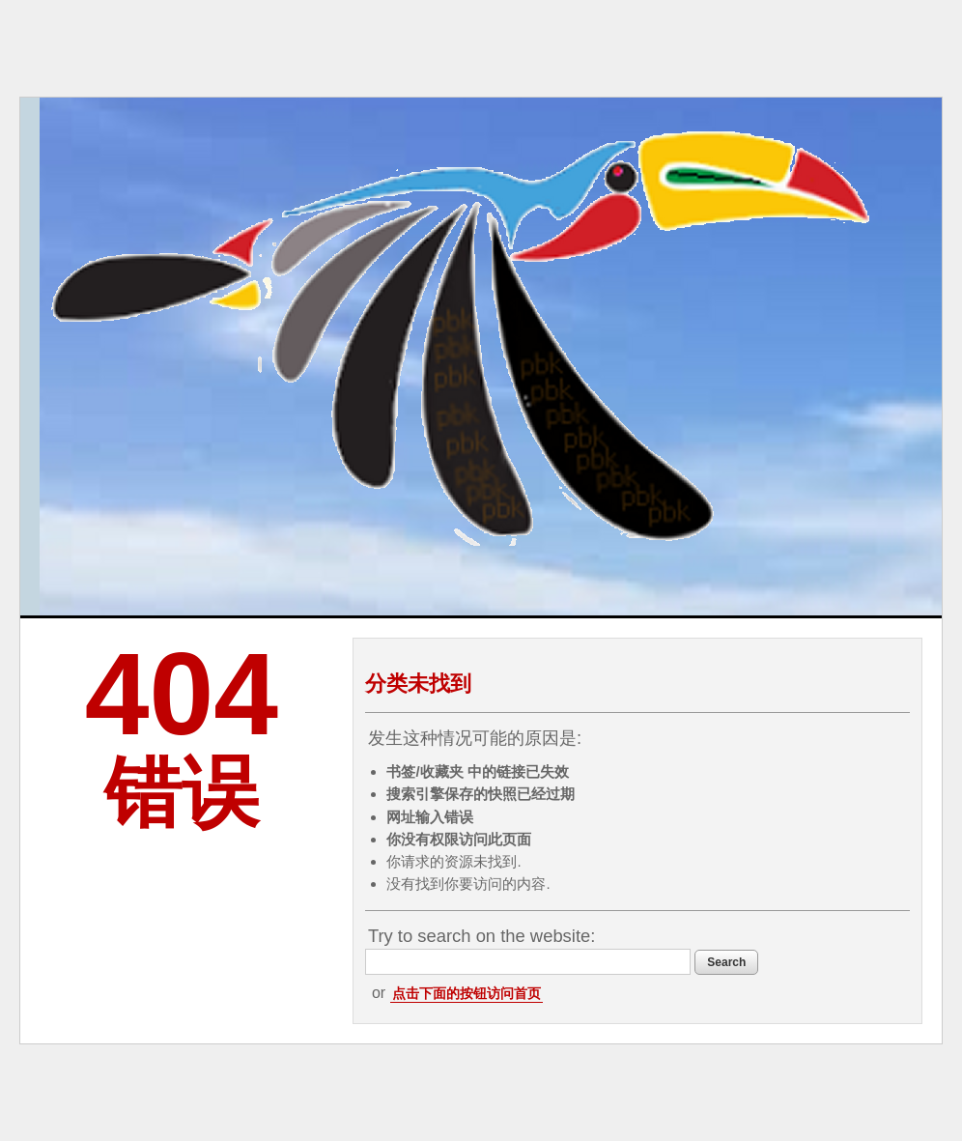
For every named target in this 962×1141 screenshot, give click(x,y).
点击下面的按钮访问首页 (466, 993)
